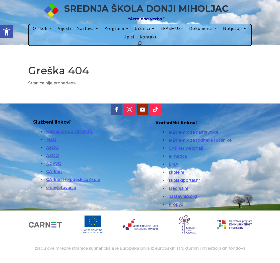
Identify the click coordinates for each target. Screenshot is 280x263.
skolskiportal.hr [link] (184, 180)
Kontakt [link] (148, 37)
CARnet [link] (54, 171)
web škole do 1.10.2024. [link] (69, 131)
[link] (6, 31)
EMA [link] (173, 164)
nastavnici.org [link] (183, 196)
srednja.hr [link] (178, 188)
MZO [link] (51, 139)
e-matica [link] (178, 156)
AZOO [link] (52, 155)
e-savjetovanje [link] (61, 187)
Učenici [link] (142, 28)
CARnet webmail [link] (186, 148)
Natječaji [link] (232, 28)
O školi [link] (40, 28)
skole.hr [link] (176, 172)
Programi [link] (114, 28)
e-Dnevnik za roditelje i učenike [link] (200, 140)
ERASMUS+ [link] (172, 28)
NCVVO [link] (53, 163)
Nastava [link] (85, 28)
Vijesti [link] (64, 28)
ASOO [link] (52, 147)
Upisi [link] (128, 37)
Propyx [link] (176, 204)
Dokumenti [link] (201, 28)
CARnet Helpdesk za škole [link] (73, 179)
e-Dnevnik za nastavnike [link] (193, 132)
